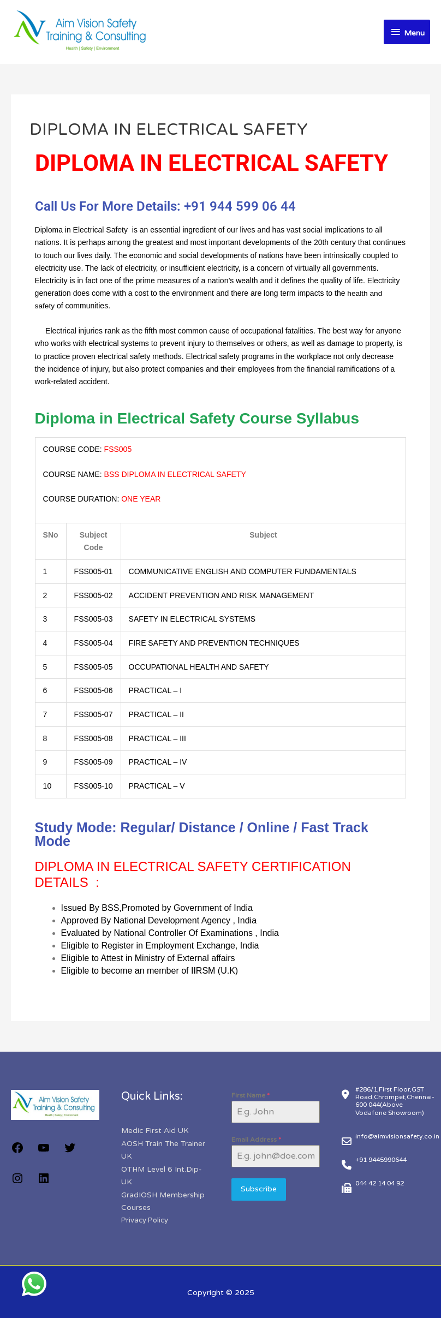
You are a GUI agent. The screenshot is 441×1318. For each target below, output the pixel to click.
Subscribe (259, 1188)
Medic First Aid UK (155, 1130)
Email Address (256, 1139)
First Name (250, 1095)
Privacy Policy (144, 1218)
